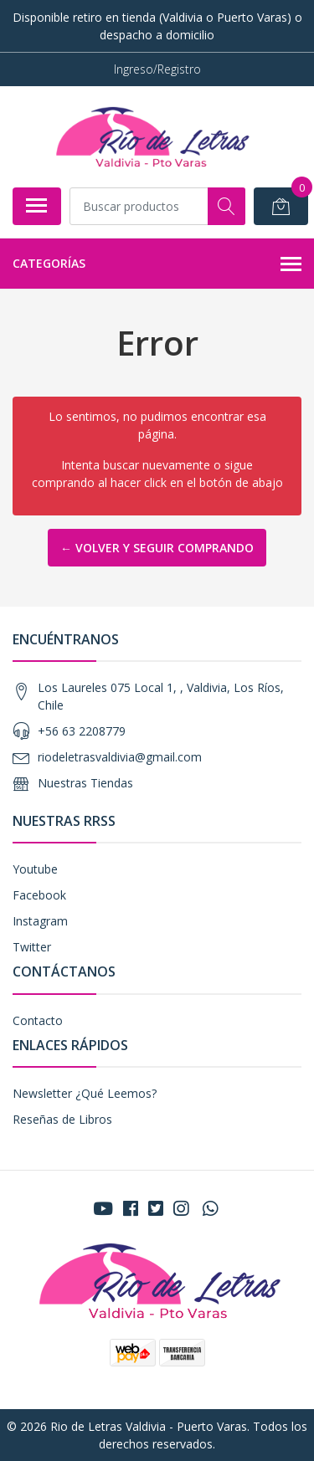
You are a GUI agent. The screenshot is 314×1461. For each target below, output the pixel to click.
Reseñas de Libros (62, 1119)
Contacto (38, 1020)
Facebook (39, 895)
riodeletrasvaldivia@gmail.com (120, 757)
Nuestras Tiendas (85, 783)
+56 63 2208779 (82, 731)
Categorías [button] (157, 264)
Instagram (40, 921)
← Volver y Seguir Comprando (157, 548)
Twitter (32, 947)
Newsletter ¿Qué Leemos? (85, 1093)
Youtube (35, 869)
